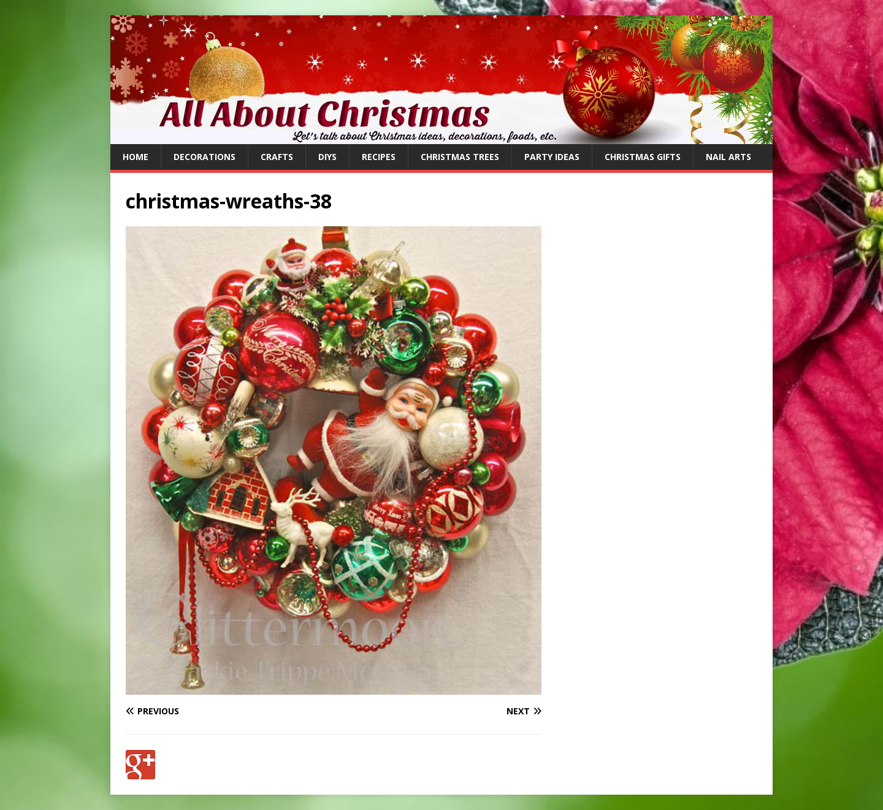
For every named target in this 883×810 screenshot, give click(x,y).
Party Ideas (551, 156)
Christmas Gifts (643, 156)
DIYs (327, 156)
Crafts (277, 156)
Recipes (379, 156)
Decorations (204, 156)
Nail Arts (728, 156)
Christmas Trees (460, 156)
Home (135, 156)
